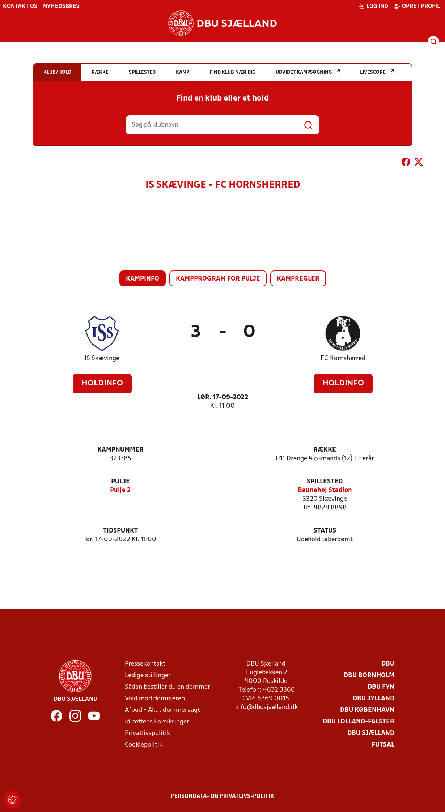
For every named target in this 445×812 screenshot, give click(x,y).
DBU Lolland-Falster (358, 722)
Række (324, 450)
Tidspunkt (120, 531)
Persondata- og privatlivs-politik (222, 796)
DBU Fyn (381, 687)
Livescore (377, 72)
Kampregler (298, 279)
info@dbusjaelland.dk (266, 707)
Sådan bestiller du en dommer (167, 687)
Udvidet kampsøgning (308, 72)
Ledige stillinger (148, 675)
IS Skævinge (102, 358)
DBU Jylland (373, 699)
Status (325, 531)
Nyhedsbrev (61, 6)
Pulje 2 (120, 490)
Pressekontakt (145, 664)
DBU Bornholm (369, 675)
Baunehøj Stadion (325, 490)
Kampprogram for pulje (218, 279)
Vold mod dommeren (155, 699)
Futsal (383, 745)
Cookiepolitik (143, 745)
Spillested (325, 482)
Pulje (120, 482)
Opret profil (417, 6)
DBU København (367, 710)
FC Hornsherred (343, 358)
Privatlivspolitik (147, 733)
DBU (387, 664)
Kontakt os (20, 6)
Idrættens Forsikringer (157, 722)
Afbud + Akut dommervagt (162, 710)
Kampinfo (142, 279)
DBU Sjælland (370, 733)
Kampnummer (120, 450)
